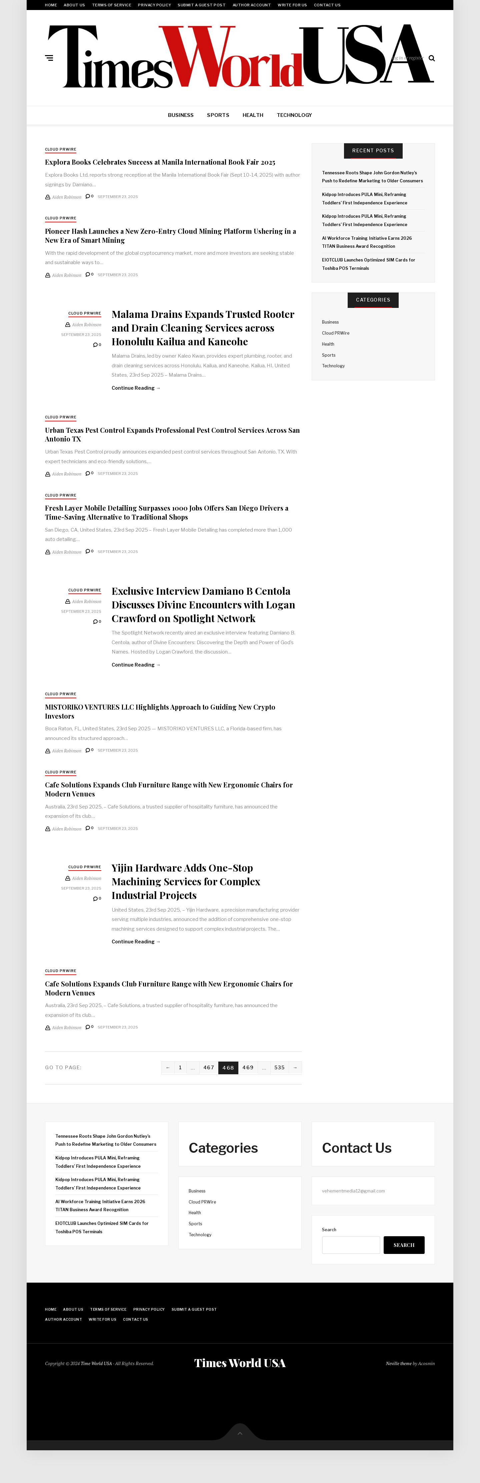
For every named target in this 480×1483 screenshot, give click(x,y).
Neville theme (398, 1395)
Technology (294, 115)
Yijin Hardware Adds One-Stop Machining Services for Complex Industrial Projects (196, 910)
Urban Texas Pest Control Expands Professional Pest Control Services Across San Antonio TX (165, 449)
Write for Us (292, 5)
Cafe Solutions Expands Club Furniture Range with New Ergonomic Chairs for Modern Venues (161, 819)
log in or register (408, 57)
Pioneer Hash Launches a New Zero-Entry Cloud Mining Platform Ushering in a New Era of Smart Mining (158, 235)
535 (278, 1099)
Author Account (252, 5)
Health (253, 115)
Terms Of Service (112, 5)
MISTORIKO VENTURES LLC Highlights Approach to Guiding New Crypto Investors (171, 741)
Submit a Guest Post (202, 5)
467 (206, 1099)
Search (329, 1260)
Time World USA (97, 1395)
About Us (74, 5)
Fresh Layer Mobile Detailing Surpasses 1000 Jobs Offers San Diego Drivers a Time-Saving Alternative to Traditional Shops (161, 527)
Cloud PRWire (61, 150)
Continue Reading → (137, 403)
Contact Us (327, 5)
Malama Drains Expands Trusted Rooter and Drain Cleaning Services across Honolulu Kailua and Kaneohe (205, 334)
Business (181, 115)
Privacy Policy (154, 5)
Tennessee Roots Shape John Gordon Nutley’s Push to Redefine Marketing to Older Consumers (372, 181)
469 (246, 1099)
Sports (218, 115)
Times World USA (240, 1394)
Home (51, 5)
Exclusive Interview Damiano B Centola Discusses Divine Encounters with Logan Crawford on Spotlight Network (199, 626)
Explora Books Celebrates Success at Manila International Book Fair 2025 (171, 162)
